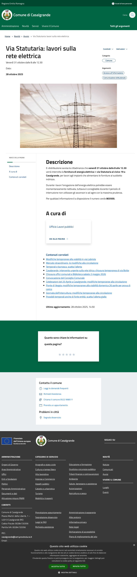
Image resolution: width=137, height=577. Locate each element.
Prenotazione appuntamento (48, 512)
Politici (5, 483)
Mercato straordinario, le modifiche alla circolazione (72, 263)
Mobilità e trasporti (44, 498)
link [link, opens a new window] (83, 561)
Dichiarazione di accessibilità (82, 531)
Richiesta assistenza (44, 527)
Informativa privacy (78, 522)
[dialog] (68, 559)
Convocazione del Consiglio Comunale (65, 278)
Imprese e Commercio (45, 479)
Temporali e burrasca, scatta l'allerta (64, 266)
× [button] (134, 545)
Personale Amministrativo (13, 488)
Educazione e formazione (80, 464)
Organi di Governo (10, 464)
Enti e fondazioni (9, 479)
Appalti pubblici (42, 483)
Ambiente (73, 478)
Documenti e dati (9, 493)
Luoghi (106, 487)
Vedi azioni (122, 49)
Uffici (4, 474)
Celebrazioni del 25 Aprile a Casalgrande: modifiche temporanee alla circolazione (86, 281)
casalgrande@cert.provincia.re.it (17, 536)
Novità (17, 36)
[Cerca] (132, 15)
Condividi (108, 49)
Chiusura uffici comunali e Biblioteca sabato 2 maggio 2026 (76, 274)
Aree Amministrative (11, 469)
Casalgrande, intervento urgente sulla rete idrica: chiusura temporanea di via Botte (87, 270)
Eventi (106, 492)
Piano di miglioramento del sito (83, 536)
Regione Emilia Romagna (13, 3)
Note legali (74, 527)
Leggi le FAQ (41, 522)
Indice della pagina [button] (16, 157)
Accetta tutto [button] (58, 566)
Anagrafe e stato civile (45, 464)
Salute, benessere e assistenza (83, 483)
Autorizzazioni (75, 488)
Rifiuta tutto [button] (79, 566)
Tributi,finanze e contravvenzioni (84, 474)
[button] (68, 572)
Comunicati (108, 469)
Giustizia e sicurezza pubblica (82, 469)
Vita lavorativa (42, 474)
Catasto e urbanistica (45, 488)
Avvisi (26, 36)
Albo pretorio (75, 517)
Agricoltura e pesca (77, 493)
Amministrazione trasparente (82, 512)
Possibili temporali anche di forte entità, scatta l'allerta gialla (76, 296)
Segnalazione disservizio (46, 517)
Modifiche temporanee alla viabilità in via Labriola (71, 259)
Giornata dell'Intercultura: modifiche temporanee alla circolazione (79, 293)
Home (7, 36)
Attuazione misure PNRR (13, 498)
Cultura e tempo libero (45, 469)
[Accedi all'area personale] (121, 3)
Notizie (106, 464)
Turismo (39, 493)
